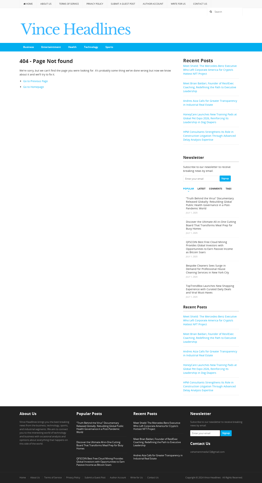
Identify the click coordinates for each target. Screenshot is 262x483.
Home (28, 3)
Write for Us (178, 3)
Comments (215, 188)
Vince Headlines (212, 477)
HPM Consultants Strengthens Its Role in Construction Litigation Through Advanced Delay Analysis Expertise (209, 135)
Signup (225, 178)
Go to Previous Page (35, 81)
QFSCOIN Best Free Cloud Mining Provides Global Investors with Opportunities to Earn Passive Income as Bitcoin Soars (100, 461)
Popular (188, 188)
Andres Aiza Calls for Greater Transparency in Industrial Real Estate (158, 457)
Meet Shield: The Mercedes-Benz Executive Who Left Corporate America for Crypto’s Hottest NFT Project (210, 69)
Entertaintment (51, 47)
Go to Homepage (33, 87)
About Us (46, 3)
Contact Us (200, 3)
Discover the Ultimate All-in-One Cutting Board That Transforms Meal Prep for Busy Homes (99, 445)
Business (28, 47)
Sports (109, 47)
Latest (201, 188)
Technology (91, 47)
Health (72, 47)
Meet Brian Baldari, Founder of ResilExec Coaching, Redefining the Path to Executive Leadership (209, 87)
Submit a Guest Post (123, 3)
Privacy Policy (94, 3)
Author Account (153, 3)
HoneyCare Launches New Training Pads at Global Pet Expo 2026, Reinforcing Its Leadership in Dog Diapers (210, 118)
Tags (229, 188)
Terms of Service (69, 3)
